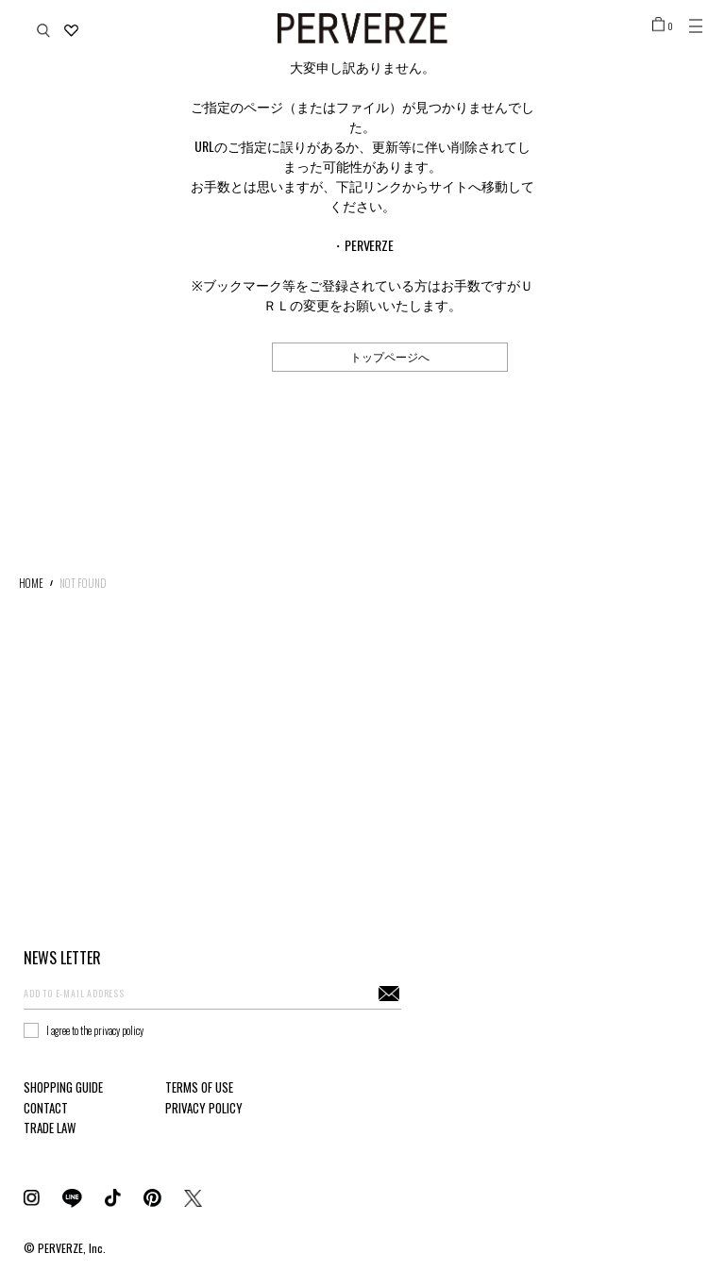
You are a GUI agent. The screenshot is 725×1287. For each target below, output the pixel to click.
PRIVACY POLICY (204, 1107)
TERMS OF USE (199, 1087)
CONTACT (46, 1107)
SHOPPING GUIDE (63, 1087)
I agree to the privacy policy (94, 1030)
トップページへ (390, 356)
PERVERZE (370, 245)
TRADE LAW (50, 1127)
